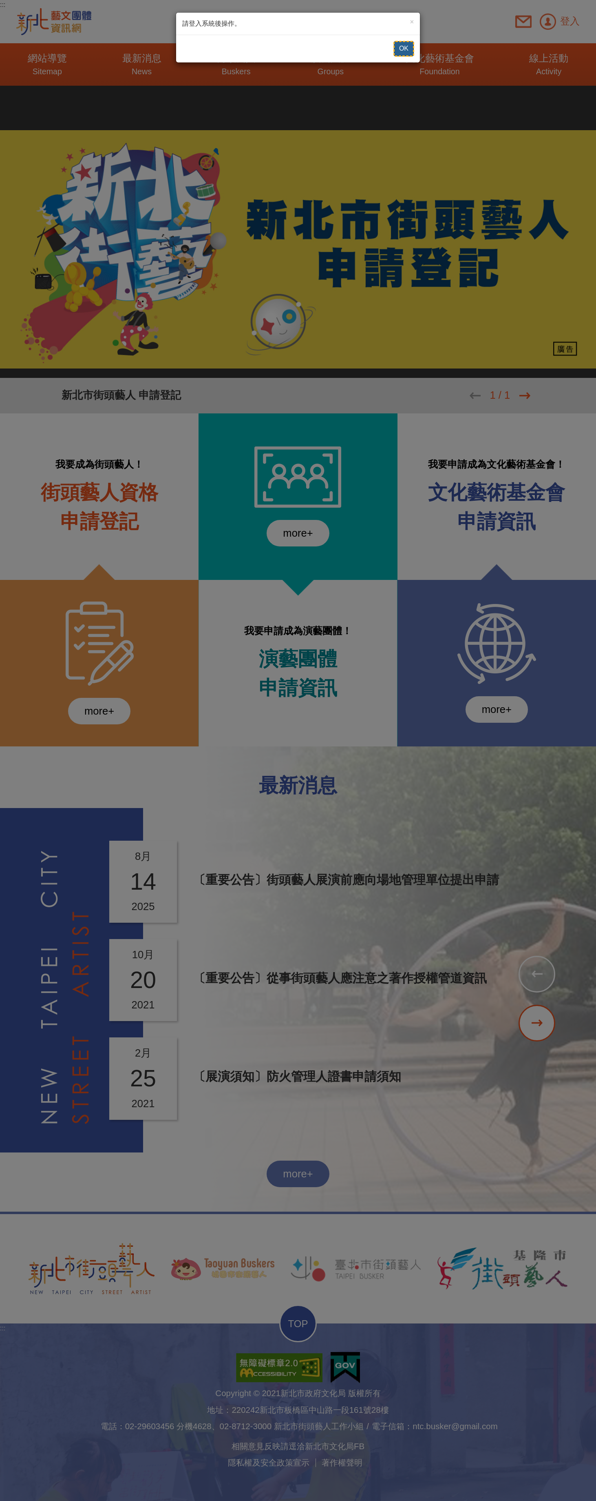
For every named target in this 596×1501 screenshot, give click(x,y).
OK (403, 48)
